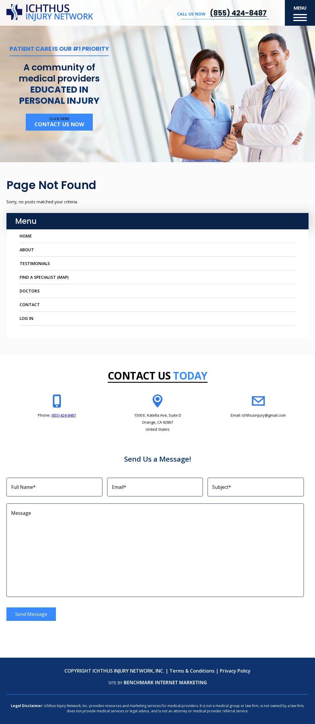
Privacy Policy (235, 671)
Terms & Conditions (192, 671)
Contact (30, 304)
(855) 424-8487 (238, 13)
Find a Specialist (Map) (44, 277)
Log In (26, 318)
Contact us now (59, 122)
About (27, 249)
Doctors (30, 291)
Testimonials (35, 263)
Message (155, 550)
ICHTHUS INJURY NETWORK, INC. (128, 671)
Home (26, 236)
